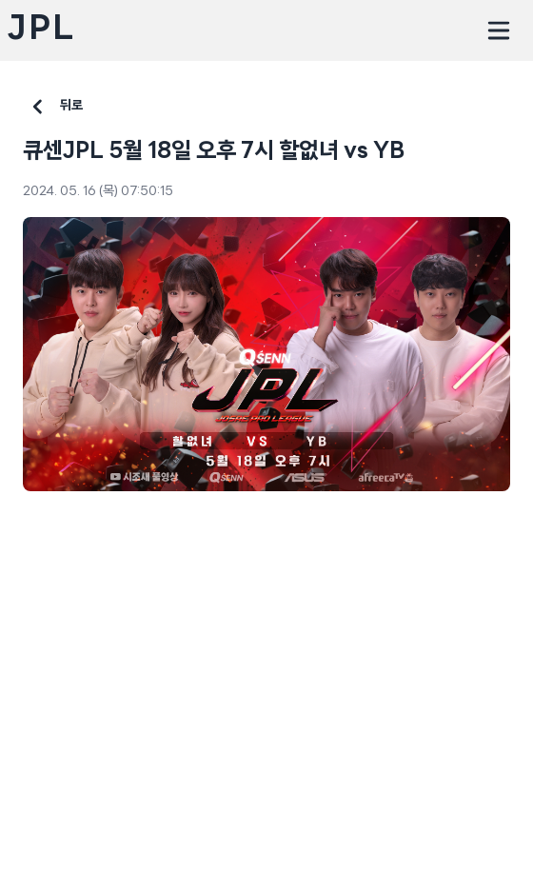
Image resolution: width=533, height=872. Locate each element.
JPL (41, 30)
